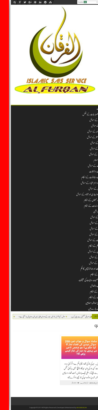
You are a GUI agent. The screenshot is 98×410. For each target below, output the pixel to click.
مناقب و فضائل (87, 286)
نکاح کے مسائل (87, 229)
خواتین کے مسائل (86, 189)
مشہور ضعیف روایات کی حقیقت (81, 280)
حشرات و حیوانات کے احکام (82, 177)
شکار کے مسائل (87, 217)
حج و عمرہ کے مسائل (85, 131)
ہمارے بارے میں (86, 309)
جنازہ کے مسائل (87, 149)
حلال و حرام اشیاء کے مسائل (82, 183)
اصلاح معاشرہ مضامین (84, 303)
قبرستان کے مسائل (86, 251)
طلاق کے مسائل (86, 234)
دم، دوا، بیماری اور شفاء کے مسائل (80, 194)
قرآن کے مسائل (86, 257)
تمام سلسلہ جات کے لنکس (83, 114)
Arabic (73, 2)
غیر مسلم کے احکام (86, 246)
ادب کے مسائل (86, 154)
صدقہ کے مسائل (87, 223)
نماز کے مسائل (87, 126)
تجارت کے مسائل (86, 166)
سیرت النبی (88, 211)
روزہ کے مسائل (87, 143)
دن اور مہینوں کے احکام (84, 200)
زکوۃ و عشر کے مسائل (85, 137)
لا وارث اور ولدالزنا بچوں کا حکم (82, 269)
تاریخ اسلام (88, 160)
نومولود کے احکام (87, 291)
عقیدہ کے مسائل (86, 120)
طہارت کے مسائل (85, 240)
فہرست (90, 108)
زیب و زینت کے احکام (84, 206)
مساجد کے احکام (87, 274)
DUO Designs (73, 407)
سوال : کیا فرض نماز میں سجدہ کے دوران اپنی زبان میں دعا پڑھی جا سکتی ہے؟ (29, 317)
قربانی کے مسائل (86, 263)
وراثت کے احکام (86, 297)
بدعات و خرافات (86, 171)
